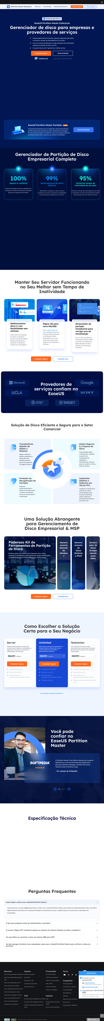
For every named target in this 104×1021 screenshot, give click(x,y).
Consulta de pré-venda (30, 992)
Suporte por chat (29, 989)
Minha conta (66, 1010)
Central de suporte (29, 983)
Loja (47, 1007)
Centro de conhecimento (11, 1009)
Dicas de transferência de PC (12, 1006)
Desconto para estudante (70, 1007)
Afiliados (65, 1004)
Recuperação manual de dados (53, 1011)
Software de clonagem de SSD (12, 1003)
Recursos (38, 6)
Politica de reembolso (52, 986)
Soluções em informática (11, 1013)
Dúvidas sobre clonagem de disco (33, 1010)
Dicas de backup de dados (11, 994)
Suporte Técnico (90, 983)
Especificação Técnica (60, 6)
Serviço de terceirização (53, 1015)
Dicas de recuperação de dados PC (14, 983)
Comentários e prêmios (69, 995)
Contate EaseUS (67, 998)
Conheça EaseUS (68, 992)
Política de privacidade (52, 989)
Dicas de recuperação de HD (12, 991)
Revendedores (67, 1001)
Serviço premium (29, 995)
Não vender (49, 992)
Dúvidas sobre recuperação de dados (34, 1007)
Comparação (47, 6)
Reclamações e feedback (70, 1014)
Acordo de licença (51, 995)
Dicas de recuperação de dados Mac (13, 987)
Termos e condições (51, 998)
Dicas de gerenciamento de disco (13, 997)
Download (27, 986)
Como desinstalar (51, 983)
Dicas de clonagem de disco (12, 1000)
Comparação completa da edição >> (52, 702)
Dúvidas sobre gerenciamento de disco (33, 1014)
